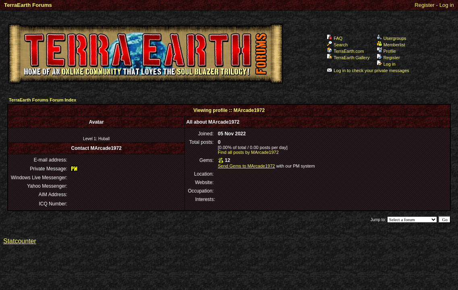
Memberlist (391, 44)
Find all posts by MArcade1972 (248, 152)
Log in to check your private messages (368, 70)
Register (424, 5)
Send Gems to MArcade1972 (246, 166)
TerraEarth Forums (28, 5)
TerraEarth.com (345, 51)
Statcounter (19, 241)
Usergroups (391, 38)
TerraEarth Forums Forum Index (42, 99)
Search (337, 44)
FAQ (334, 38)
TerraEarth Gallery (348, 57)
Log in (446, 5)
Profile (386, 51)
